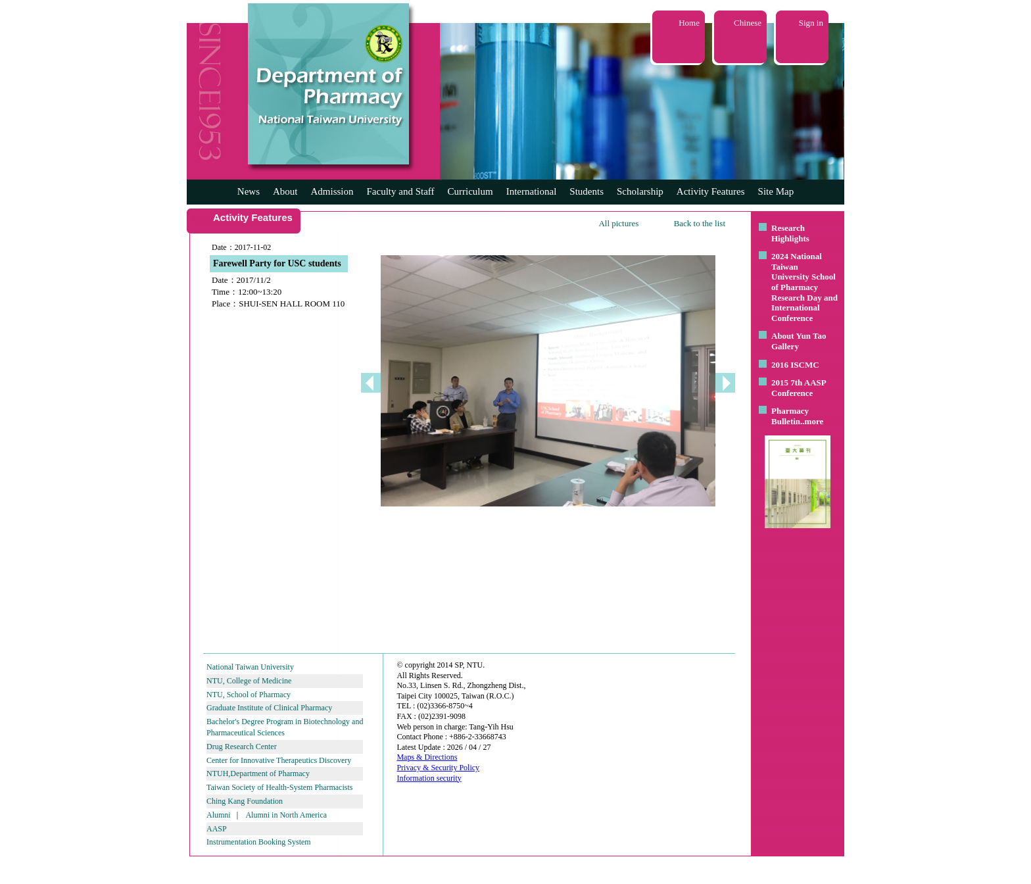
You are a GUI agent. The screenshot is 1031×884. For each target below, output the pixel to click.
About (285, 191)
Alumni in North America (286, 815)
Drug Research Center (241, 746)
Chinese (747, 23)
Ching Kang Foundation (244, 801)
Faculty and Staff (401, 191)
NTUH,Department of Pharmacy (258, 773)
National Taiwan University (250, 667)
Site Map (776, 191)
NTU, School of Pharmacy (248, 694)
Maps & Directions (426, 757)
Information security (428, 778)
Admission (331, 191)
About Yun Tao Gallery (799, 341)
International (531, 191)
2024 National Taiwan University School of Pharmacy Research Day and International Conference (804, 287)
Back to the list (699, 223)
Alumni (218, 815)
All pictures (618, 223)
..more (811, 421)
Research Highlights (790, 233)
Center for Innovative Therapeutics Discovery (278, 760)
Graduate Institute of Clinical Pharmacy (269, 707)
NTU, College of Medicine (248, 680)
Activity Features (711, 191)
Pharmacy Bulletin (790, 416)
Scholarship (640, 191)
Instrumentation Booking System (258, 842)
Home (689, 23)
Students (586, 191)
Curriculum (470, 191)
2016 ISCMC (795, 365)
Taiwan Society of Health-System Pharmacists (279, 787)
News (248, 191)
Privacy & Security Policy (437, 767)
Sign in (811, 23)
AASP (216, 828)
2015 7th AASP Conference (798, 388)
